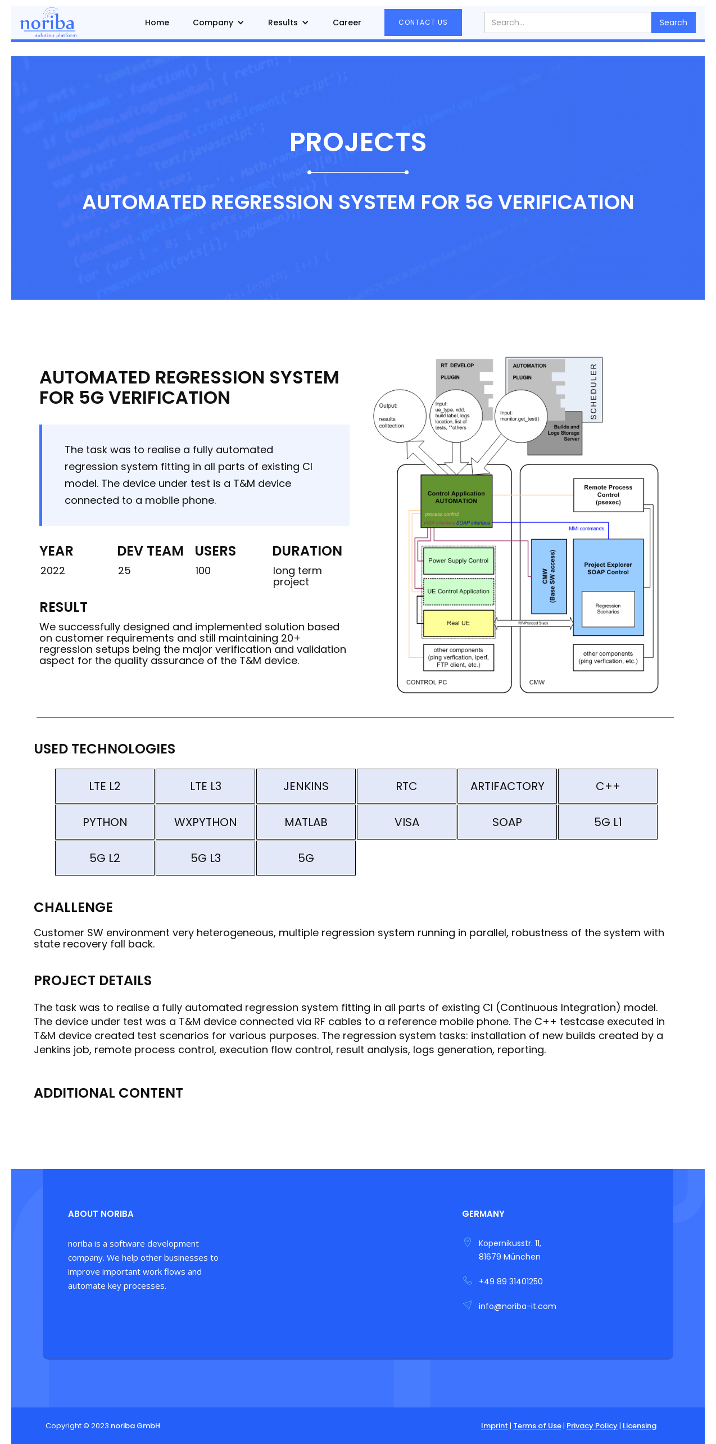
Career (347, 22)
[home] (48, 22)
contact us (423, 22)
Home (157, 22)
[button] (219, 22)
